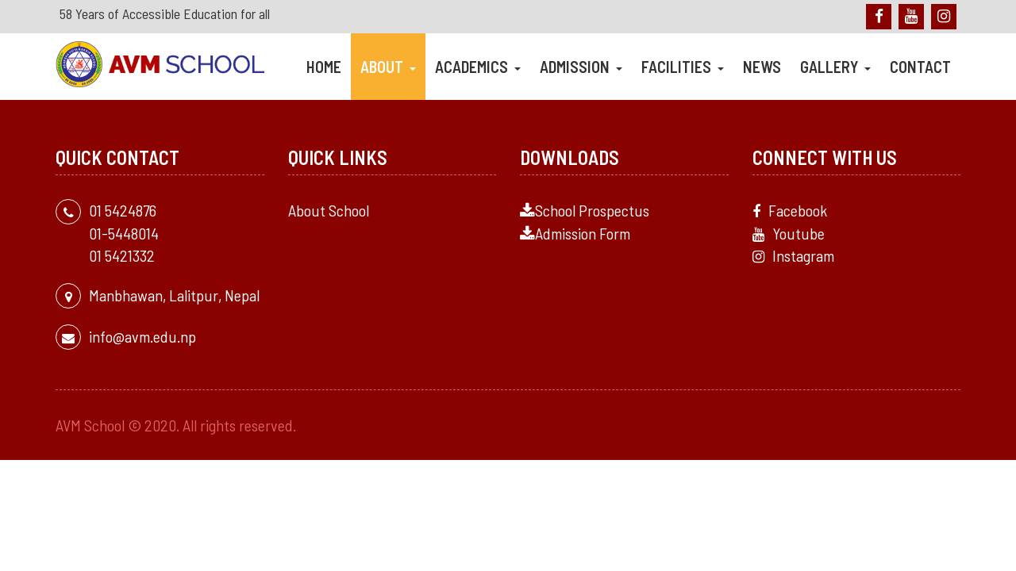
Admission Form (575, 233)
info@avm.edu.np (142, 336)
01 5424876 (122, 210)
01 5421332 (122, 255)
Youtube (788, 233)
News (762, 66)
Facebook (789, 210)
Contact (920, 66)
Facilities (682, 66)
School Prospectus (584, 210)
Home (323, 66)
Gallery (835, 66)
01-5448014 (124, 233)
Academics (478, 66)
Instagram (793, 255)
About (388, 66)
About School (328, 210)
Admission (581, 66)
